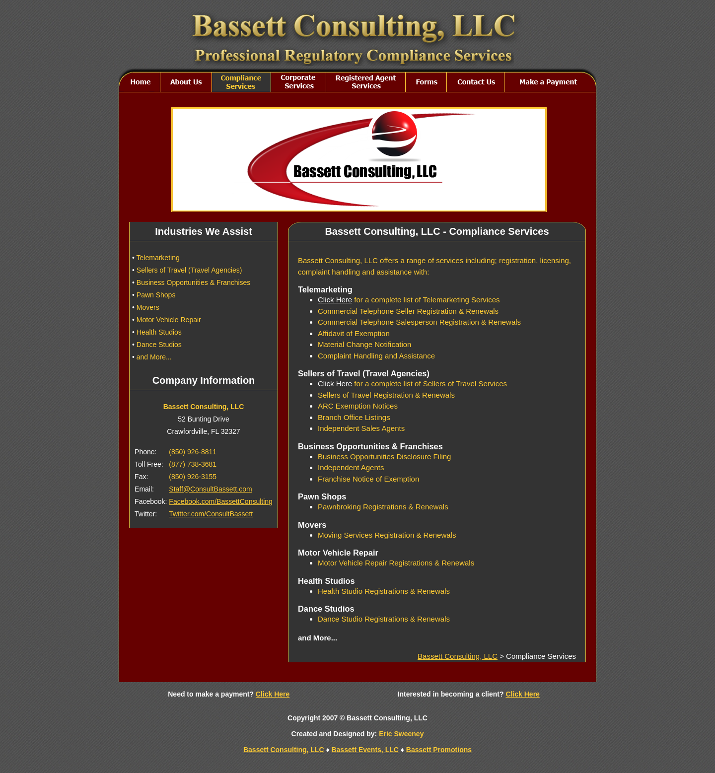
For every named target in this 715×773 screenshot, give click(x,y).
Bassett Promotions (439, 750)
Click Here (335, 299)
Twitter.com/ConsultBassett (211, 514)
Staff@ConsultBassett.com (210, 489)
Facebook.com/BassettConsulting (221, 501)
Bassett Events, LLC (364, 750)
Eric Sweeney (401, 734)
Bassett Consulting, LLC (458, 656)
